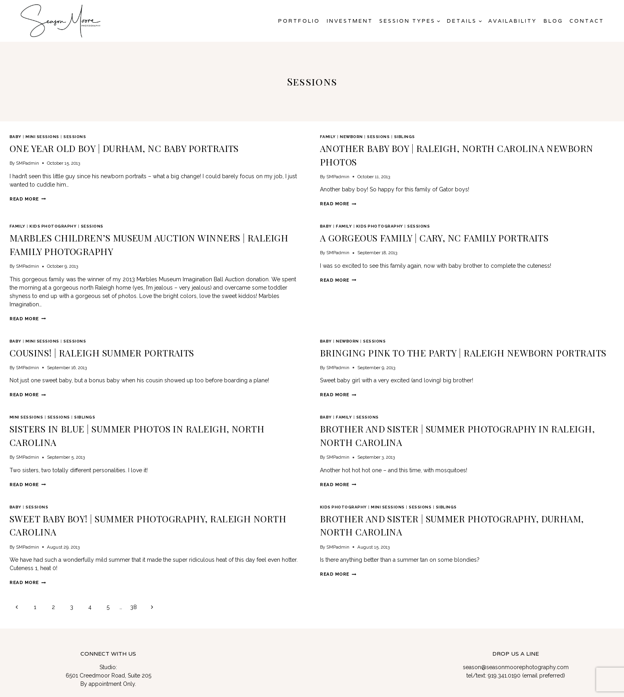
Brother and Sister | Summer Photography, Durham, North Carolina (450, 471)
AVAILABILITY (512, 21)
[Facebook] (80, 650)
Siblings (404, 136)
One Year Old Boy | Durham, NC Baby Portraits (95, 146)
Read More (28, 195)
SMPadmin (27, 159)
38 (133, 544)
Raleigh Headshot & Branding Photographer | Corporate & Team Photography (517, 655)
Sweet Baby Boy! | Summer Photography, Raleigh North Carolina (131, 471)
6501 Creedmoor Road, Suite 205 (108, 612)
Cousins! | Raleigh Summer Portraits (78, 325)
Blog (553, 21)
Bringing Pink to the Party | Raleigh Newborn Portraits (425, 325)
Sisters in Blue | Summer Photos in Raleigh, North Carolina (122, 398)
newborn (351, 136)
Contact (586, 21)
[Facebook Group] (132, 650)
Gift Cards (552, 671)
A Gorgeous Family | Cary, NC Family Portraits (405, 227)
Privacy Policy (515, 671)
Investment (350, 21)
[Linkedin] (119, 650)
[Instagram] (106, 650)
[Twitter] (93, 650)
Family (328, 136)
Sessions (74, 136)
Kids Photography (52, 218)
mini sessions (42, 136)
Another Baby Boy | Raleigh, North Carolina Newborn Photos (436, 146)
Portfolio (299, 21)
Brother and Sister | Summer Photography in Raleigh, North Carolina (453, 398)
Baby (15, 136)
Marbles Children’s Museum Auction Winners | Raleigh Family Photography (152, 227)
